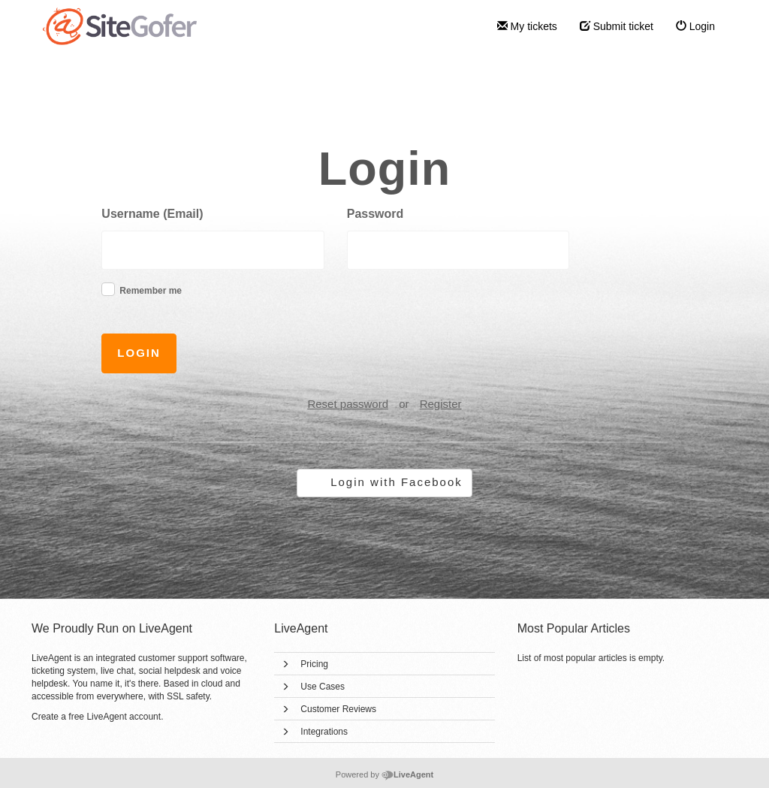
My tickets (527, 26)
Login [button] (139, 352)
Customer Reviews (338, 709)
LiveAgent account (123, 716)
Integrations (324, 731)
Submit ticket (616, 26)
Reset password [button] (347, 403)
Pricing (314, 664)
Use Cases (322, 686)
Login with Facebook (396, 482)
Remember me (150, 290)
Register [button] (441, 403)
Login (695, 26)
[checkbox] (108, 289)
